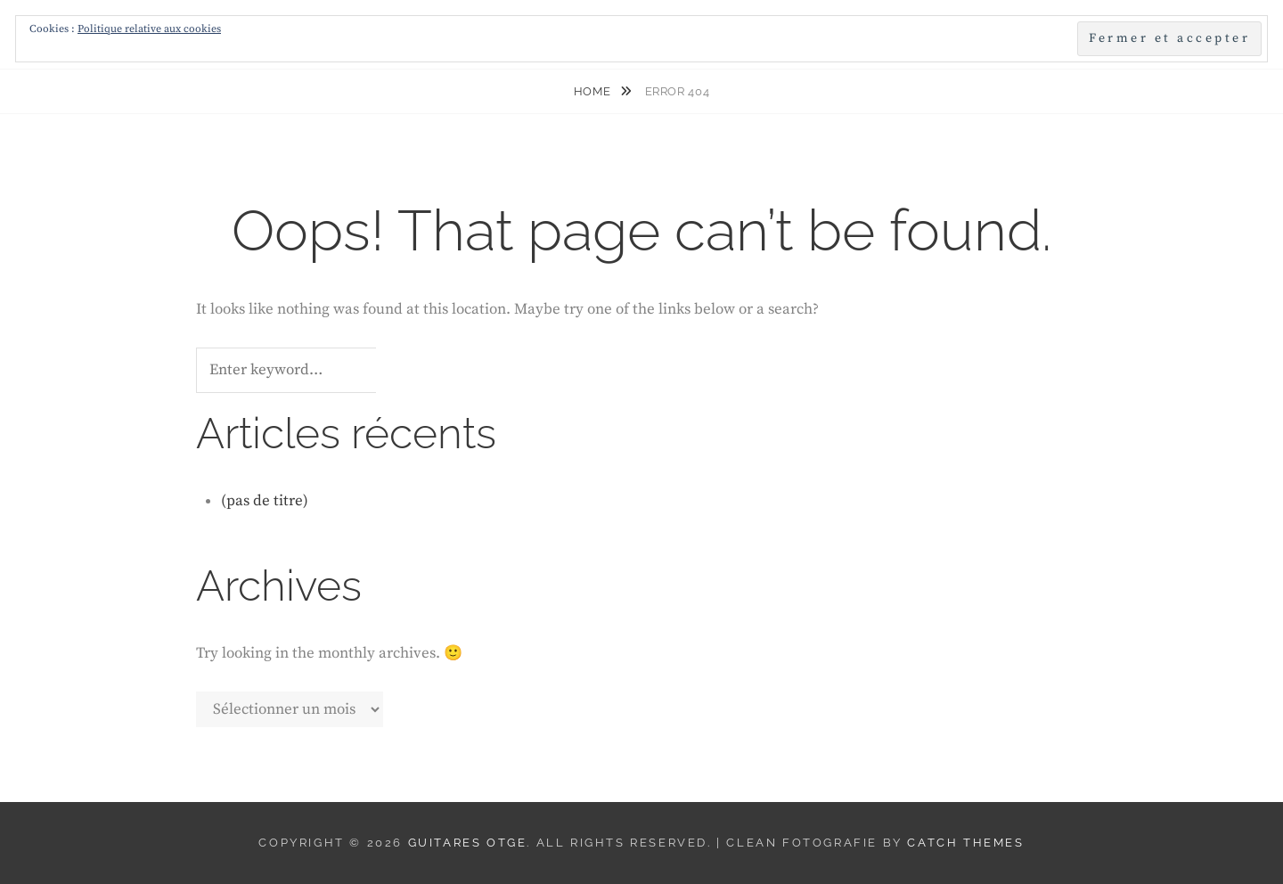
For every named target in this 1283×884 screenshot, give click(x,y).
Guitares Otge (467, 842)
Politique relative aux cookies (149, 29)
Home (594, 91)
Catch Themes (965, 842)
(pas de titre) (264, 501)
